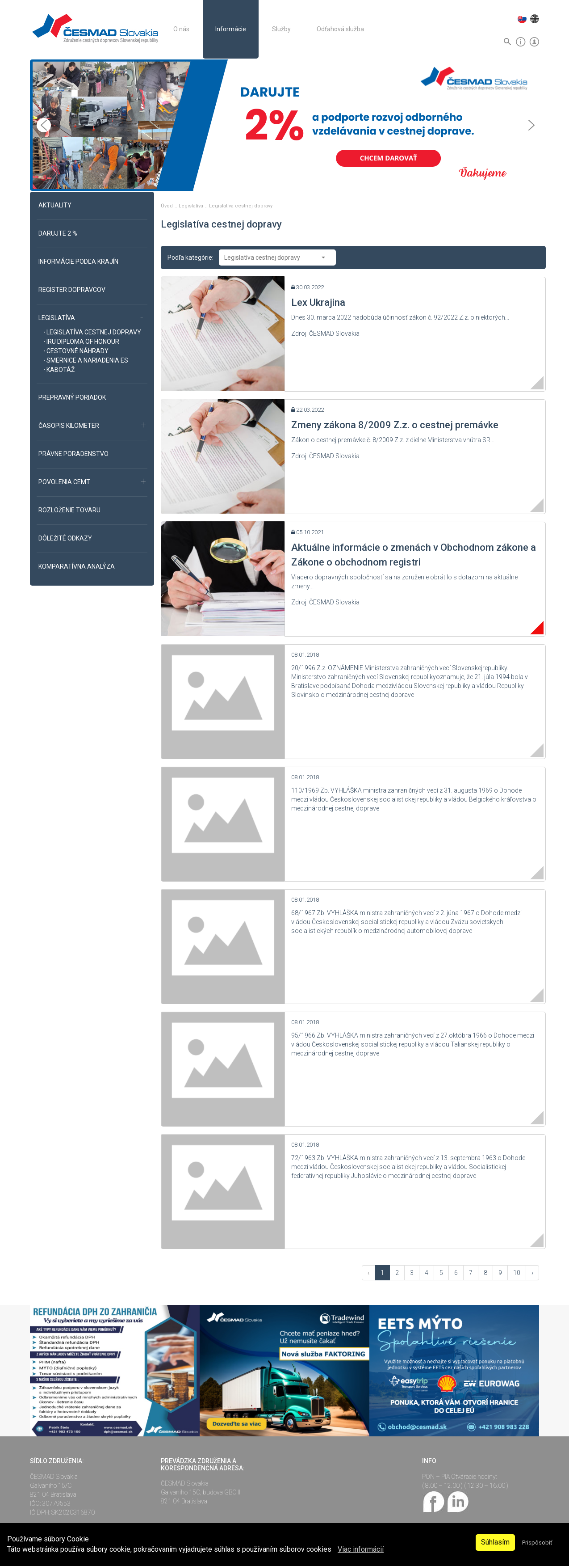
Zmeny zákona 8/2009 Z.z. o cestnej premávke (394, 425)
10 (516, 1272)
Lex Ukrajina (318, 302)
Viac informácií (361, 1549)
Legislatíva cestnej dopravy (240, 206)
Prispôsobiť (537, 1542)
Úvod (167, 206)
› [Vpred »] (532, 1272)
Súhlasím (495, 1542)
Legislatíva (192, 206)
